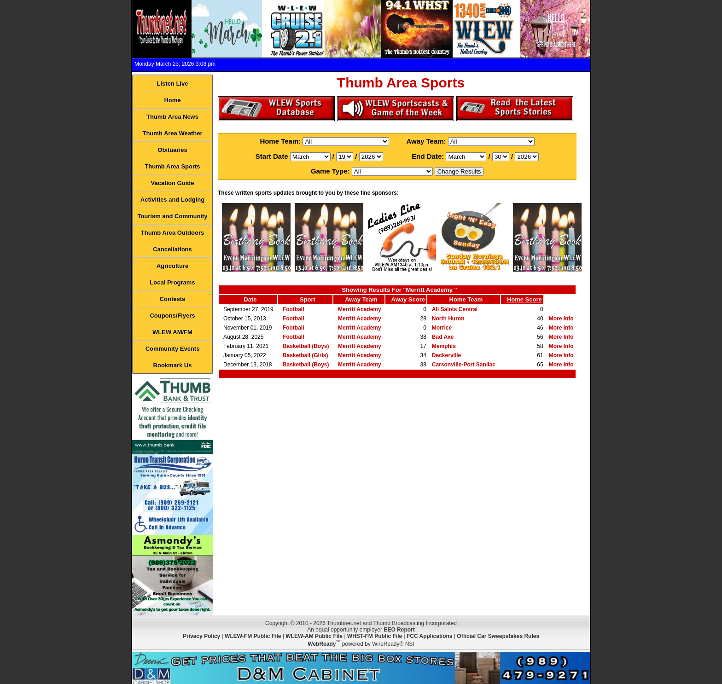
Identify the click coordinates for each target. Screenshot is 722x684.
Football (293, 309)
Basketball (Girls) (305, 355)
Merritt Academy (359, 309)
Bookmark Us (172, 365)
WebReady (322, 644)
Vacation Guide (172, 183)
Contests (173, 299)
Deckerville (446, 355)
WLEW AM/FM (172, 332)
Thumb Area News (172, 116)
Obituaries (172, 149)
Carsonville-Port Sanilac (463, 364)
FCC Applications (430, 636)
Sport (307, 299)
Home (172, 100)
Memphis (444, 346)
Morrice (442, 328)
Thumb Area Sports (172, 166)
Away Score (408, 299)
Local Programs (172, 282)
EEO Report (399, 629)
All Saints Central (454, 309)
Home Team (466, 299)
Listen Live (172, 83)
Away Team (361, 299)
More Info (561, 318)
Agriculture (172, 265)
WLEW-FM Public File (253, 636)
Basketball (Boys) (306, 346)
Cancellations (172, 249)
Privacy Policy (201, 636)
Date (250, 299)
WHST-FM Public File (374, 636)
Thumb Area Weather (172, 133)
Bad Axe (443, 337)
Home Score (524, 299)
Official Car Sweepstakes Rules (498, 636)
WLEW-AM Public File (314, 636)
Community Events (173, 348)
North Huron (448, 318)
